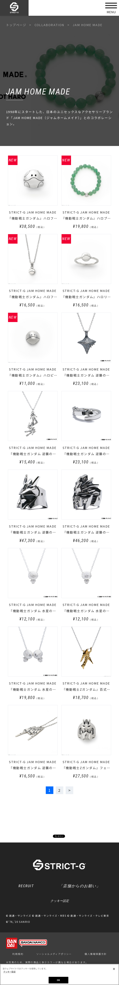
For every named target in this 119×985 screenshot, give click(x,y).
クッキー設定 (59, 901)
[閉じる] (113, 969)
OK (58, 980)
